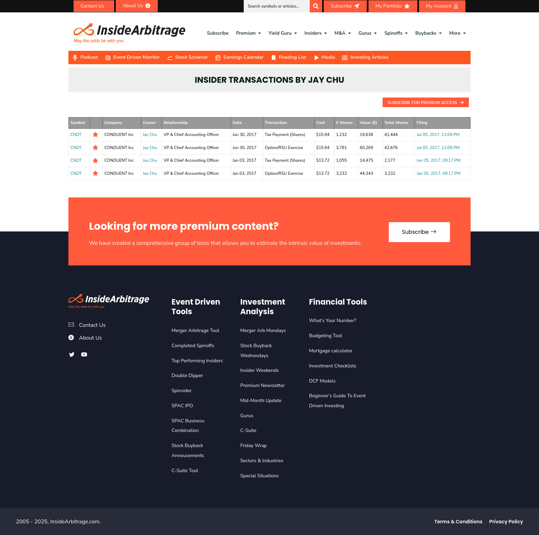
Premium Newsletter (262, 385)
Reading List (288, 57)
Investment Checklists (332, 366)
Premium (246, 33)
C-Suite (248, 430)
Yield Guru (280, 33)
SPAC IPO (182, 405)
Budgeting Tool (325, 335)
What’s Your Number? (332, 320)
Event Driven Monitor (132, 57)
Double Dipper (187, 375)
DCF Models (322, 381)
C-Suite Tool (185, 470)
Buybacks (425, 33)
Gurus (365, 33)
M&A (339, 33)
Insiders (313, 33)
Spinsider (182, 390)
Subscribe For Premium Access (426, 102)
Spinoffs (393, 33)
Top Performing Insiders (197, 360)
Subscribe (218, 33)
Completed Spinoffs (193, 345)
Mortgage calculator (330, 351)
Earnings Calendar (239, 57)
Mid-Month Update (261, 400)
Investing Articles (365, 57)
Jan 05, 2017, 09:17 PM (438, 160)
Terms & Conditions (458, 521)
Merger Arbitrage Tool (195, 330)
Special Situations (259, 476)
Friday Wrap (253, 445)
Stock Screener (187, 57)
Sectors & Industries (261, 460)
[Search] (316, 6)
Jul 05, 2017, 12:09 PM (438, 134)
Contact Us (92, 325)
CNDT (76, 134)
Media (324, 57)
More (455, 33)
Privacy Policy (506, 521)
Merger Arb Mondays (263, 330)
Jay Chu (150, 134)
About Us (90, 338)
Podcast (85, 57)
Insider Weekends (259, 370)
